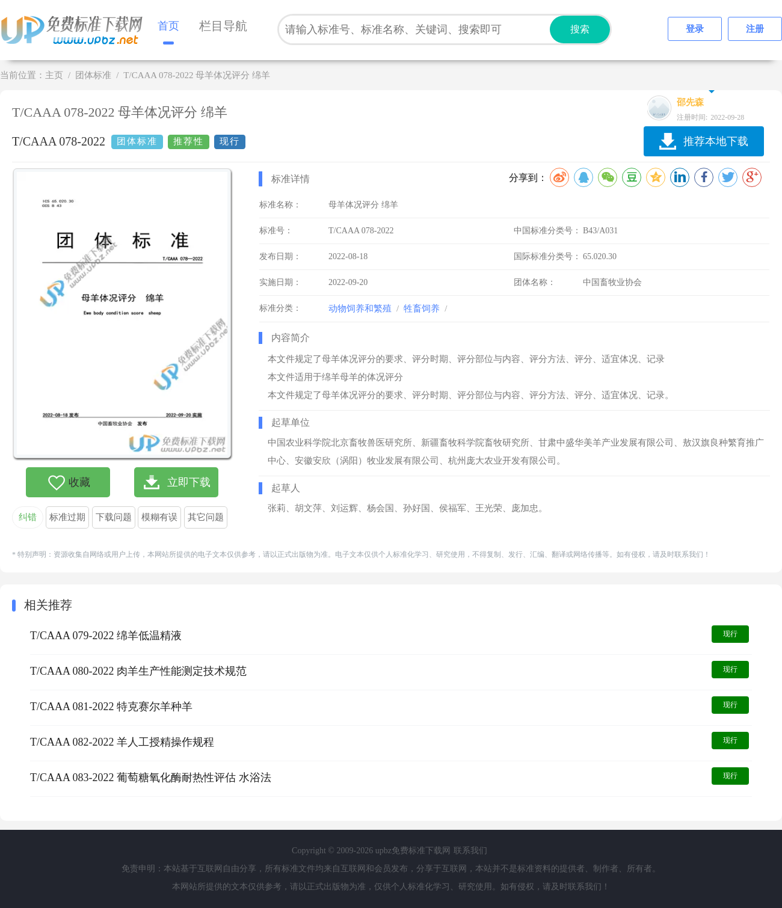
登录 (695, 29)
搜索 (580, 29)
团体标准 (93, 75)
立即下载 (189, 482)
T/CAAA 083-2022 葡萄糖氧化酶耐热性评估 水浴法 (150, 777)
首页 (168, 26)
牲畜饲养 (422, 308)
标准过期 (67, 517)
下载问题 (114, 517)
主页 (54, 75)
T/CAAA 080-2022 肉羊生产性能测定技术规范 (138, 671)
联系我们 (470, 850)
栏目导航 (223, 25)
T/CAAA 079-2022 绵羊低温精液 (106, 636)
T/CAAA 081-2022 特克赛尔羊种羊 (111, 707)
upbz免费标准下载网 (75, 30)
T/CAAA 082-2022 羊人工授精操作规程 (122, 742)
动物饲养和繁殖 (360, 308)
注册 (755, 29)
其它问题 (206, 517)
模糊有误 (159, 517)
